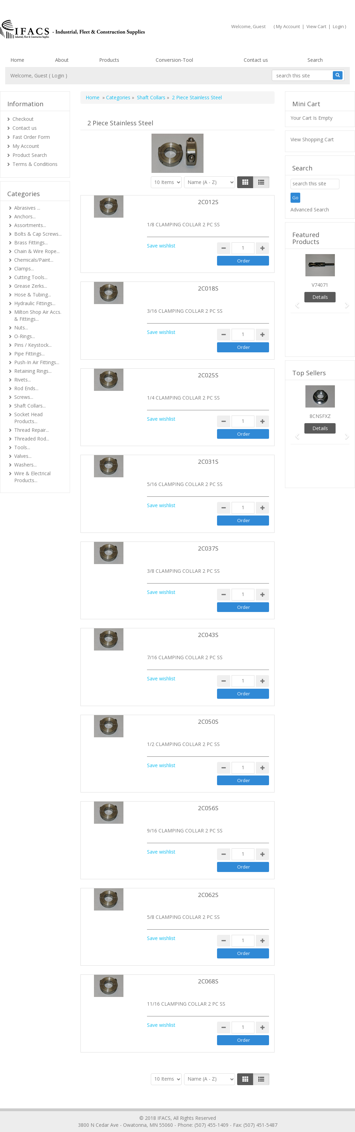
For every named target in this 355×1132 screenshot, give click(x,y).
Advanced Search (310, 209)
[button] (295, 301)
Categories (118, 97)
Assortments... (30, 225)
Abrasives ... (27, 207)
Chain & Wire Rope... (37, 251)
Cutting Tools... (30, 277)
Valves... (23, 456)
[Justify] (261, 182)
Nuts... (21, 327)
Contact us (256, 60)
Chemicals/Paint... (33, 260)
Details (320, 297)
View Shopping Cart (312, 139)
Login (338, 26)
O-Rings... (24, 336)
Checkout (23, 119)
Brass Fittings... (31, 242)
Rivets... (22, 379)
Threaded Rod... (31, 438)
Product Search (29, 155)
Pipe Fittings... (29, 353)
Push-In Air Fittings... (36, 362)
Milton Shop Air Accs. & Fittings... (37, 315)
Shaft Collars (151, 97)
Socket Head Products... (28, 418)
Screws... (23, 397)
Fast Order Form (31, 137)
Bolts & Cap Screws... (38, 233)
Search (315, 60)
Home (17, 60)
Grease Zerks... (30, 286)
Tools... (22, 447)
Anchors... (25, 216)
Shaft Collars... (30, 405)
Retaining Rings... (33, 371)
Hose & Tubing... (32, 294)
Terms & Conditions (35, 164)
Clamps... (24, 268)
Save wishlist (161, 245)
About (62, 60)
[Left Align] (245, 182)
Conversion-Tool (174, 60)
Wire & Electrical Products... (32, 477)
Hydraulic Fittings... (34, 303)
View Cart (316, 26)
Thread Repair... (31, 430)
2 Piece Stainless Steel (197, 97)
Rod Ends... (26, 388)
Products (109, 60)
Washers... (25, 464)
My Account (288, 26)
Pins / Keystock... (33, 345)
